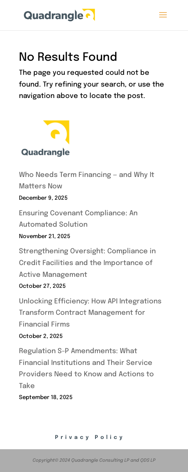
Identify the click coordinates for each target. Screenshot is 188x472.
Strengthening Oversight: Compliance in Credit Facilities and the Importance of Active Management (87, 263)
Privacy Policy (90, 437)
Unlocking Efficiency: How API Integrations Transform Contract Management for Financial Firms (90, 313)
